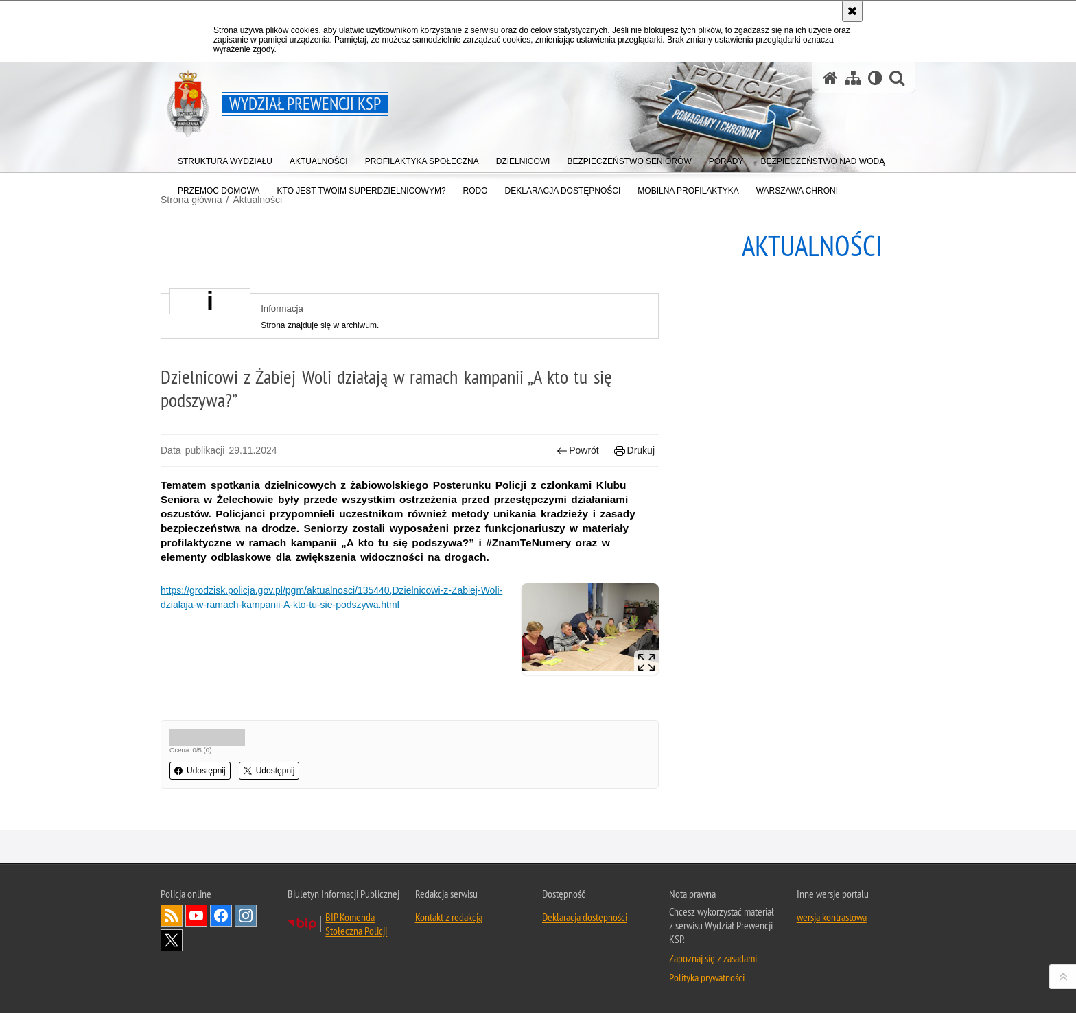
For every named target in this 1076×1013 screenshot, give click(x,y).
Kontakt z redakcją (448, 917)
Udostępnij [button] (200, 771)
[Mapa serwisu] (853, 77)
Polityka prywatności (707, 977)
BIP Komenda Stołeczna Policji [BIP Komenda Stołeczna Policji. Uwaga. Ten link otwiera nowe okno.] (356, 924)
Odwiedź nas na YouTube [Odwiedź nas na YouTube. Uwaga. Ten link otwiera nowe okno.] (196, 916)
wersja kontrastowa (832, 917)
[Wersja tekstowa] (875, 77)
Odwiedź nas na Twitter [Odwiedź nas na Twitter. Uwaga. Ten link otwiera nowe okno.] (172, 940)
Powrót (578, 450)
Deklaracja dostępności (584, 917)
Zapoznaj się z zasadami (713, 958)
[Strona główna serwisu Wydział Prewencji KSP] (830, 77)
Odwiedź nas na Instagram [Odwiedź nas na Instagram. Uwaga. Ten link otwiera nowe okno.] (246, 916)
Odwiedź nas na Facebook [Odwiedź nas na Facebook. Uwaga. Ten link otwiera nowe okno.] (221, 916)
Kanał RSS (172, 916)
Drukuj (634, 450)
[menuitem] (225, 158)
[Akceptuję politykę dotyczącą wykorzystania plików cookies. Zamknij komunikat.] (852, 11)
